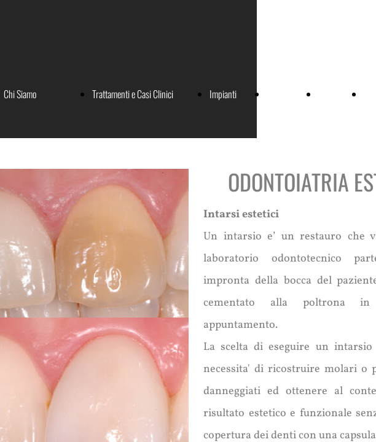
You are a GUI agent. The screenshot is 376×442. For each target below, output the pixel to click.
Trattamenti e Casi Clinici (132, 94)
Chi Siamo (20, 94)
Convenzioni (286, 94)
